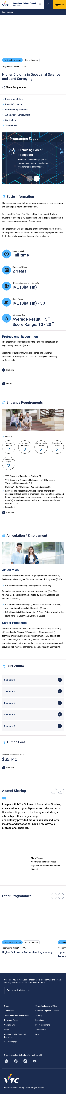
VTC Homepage (10, 1042)
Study (6, 1006)
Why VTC (8, 1030)
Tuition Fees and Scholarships (16, 1015)
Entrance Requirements (15, 109)
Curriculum (9, 120)
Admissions (9, 1011)
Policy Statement (42, 1025)
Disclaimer (39, 1020)
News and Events (11, 1020)
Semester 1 (9, 680)
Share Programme (14, 87)
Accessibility (40, 1030)
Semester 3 (9, 703)
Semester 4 (9, 714)
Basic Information (12, 104)
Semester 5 (9, 726)
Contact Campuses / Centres (47, 1011)
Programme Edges (12, 99)
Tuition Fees (9, 125)
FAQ (37, 1034)
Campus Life (9, 1025)
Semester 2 (9, 691)
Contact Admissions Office (46, 1006)
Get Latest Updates (18, 990)
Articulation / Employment (16, 114)
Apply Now (59, 4)
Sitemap (38, 1015)
